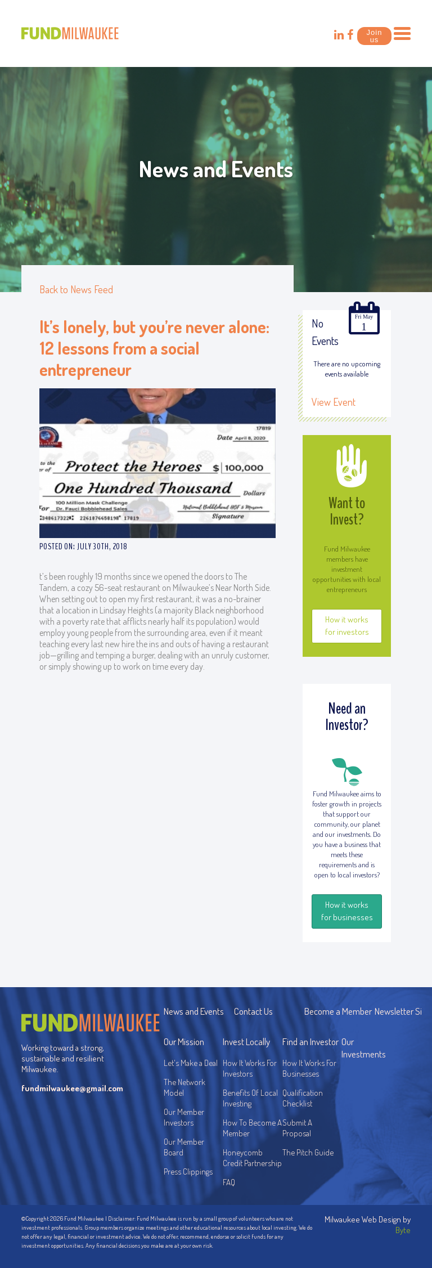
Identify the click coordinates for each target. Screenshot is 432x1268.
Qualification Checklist (302, 1098)
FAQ (229, 1182)
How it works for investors (347, 625)
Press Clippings (188, 1171)
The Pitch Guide (308, 1152)
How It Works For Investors (250, 1068)
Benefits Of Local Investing (252, 1098)
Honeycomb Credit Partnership (252, 1157)
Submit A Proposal (297, 1128)
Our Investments (363, 1048)
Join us (374, 36)
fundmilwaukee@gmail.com (70, 1088)
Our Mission (184, 1041)
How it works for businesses (347, 910)
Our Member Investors (184, 1117)
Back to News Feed (76, 289)
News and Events (194, 1011)
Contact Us (253, 1011)
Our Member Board (184, 1147)
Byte (403, 1230)
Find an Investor (310, 1041)
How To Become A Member (252, 1128)
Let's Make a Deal (191, 1063)
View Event (334, 402)
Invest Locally (246, 1041)
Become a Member (338, 1011)
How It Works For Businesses (309, 1068)
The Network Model (184, 1087)
